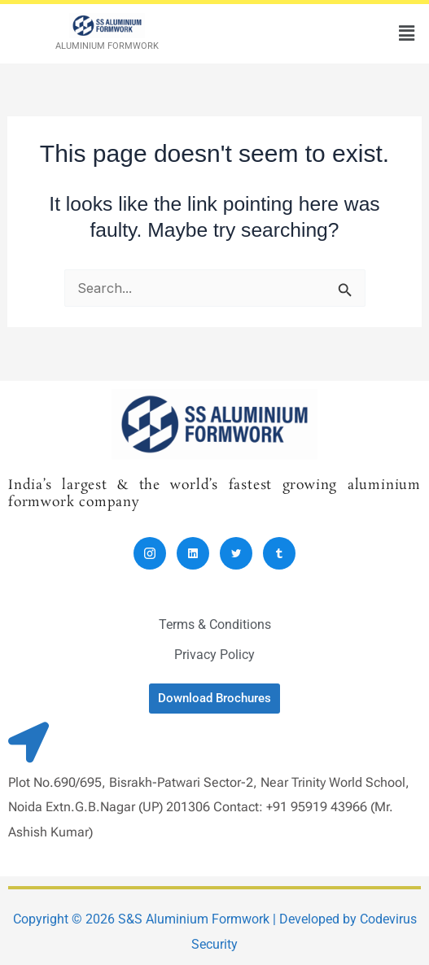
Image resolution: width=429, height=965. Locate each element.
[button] (407, 34)
